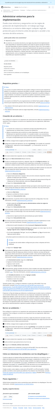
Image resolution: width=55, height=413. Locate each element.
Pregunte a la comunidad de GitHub (37, 396)
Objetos (34, 372)
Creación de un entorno (13, 116)
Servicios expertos (37, 407)
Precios (30, 407)
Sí (5, 396)
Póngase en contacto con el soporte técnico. (39, 398)
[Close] (51, 2)
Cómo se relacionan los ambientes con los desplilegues (26, 354)
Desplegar (22, 10)
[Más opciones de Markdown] (17, 61)
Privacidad (20, 407)
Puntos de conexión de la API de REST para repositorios (22, 349)
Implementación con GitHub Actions (23, 384)
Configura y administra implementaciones (36, 10)
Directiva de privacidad (7, 399)
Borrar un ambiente (12, 308)
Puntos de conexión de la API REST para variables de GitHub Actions (20, 288)
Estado (25, 407)
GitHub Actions (6, 10)
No (10, 396)
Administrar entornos (8, 11)
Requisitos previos (11, 83)
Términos (15, 407)
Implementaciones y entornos (13, 171)
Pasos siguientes (10, 379)
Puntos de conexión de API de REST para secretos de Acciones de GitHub (31, 287)
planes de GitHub (45, 102)
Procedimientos (15, 10)
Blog (43, 407)
